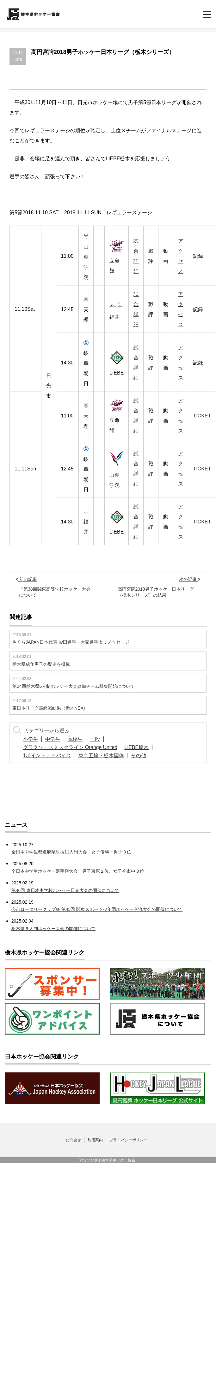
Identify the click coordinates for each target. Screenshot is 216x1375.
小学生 (32, 739)
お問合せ (73, 1140)
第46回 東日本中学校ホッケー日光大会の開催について (65, 890)
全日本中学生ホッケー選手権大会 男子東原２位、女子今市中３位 (77, 871)
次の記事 (189, 579)
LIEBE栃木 (141, 747)
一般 (104, 739)
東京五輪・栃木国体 (105, 755)
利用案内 (95, 1140)
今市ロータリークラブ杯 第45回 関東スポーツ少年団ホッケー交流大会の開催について (96, 909)
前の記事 (26, 579)
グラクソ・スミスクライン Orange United (72, 747)
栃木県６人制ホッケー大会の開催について (53, 928)
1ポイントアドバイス (48, 755)
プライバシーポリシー (128, 1140)
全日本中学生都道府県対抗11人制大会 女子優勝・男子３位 (71, 851)
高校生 (81, 739)
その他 (145, 755)
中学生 (57, 739)
